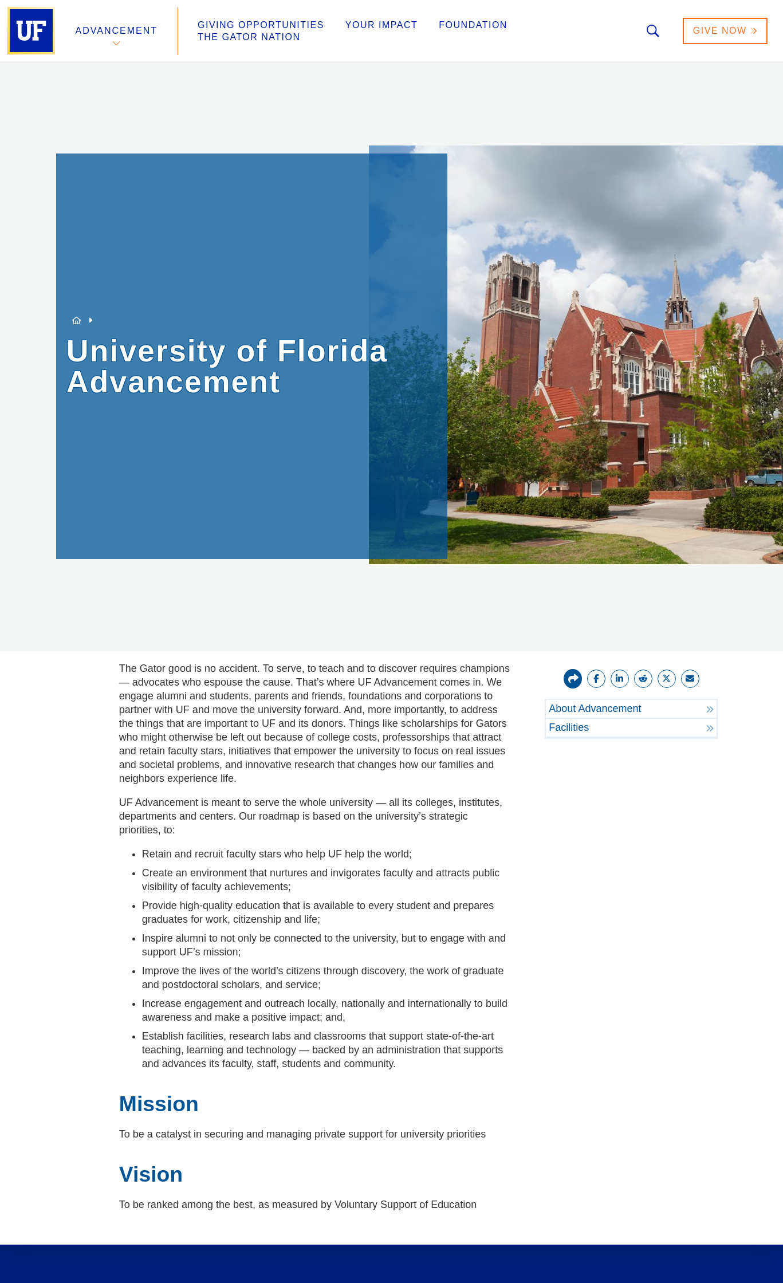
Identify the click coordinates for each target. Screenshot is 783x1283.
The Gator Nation (249, 37)
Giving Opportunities (261, 25)
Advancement (117, 31)
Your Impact (381, 25)
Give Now (725, 31)
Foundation (473, 25)
